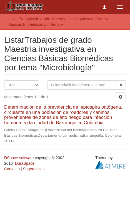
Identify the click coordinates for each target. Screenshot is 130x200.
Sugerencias (33, 169)
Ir (121, 85)
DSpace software (19, 158)
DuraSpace (24, 163)
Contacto (12, 169)
